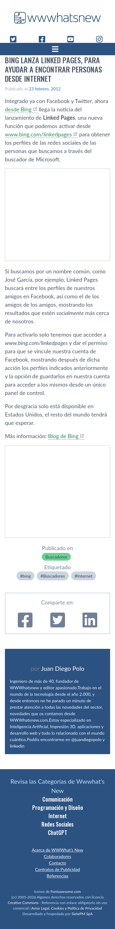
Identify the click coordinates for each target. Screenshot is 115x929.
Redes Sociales (57, 824)
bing (27, 576)
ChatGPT (57, 832)
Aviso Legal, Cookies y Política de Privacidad (66, 908)
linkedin (17, 746)
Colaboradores (57, 856)
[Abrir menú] (58, 49)
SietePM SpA (82, 913)
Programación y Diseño (57, 807)
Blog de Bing (63, 436)
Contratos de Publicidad (57, 869)
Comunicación (57, 799)
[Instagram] (102, 39)
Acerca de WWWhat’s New (57, 849)
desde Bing (18, 109)
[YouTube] (73, 39)
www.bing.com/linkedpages (38, 134)
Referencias (57, 875)
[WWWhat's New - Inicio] (58, 17)
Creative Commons (23, 902)
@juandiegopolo (86, 739)
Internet (85, 576)
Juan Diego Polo (63, 668)
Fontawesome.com (66, 891)
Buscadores (56, 556)
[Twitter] (16, 39)
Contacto (57, 862)
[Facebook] (44, 39)
